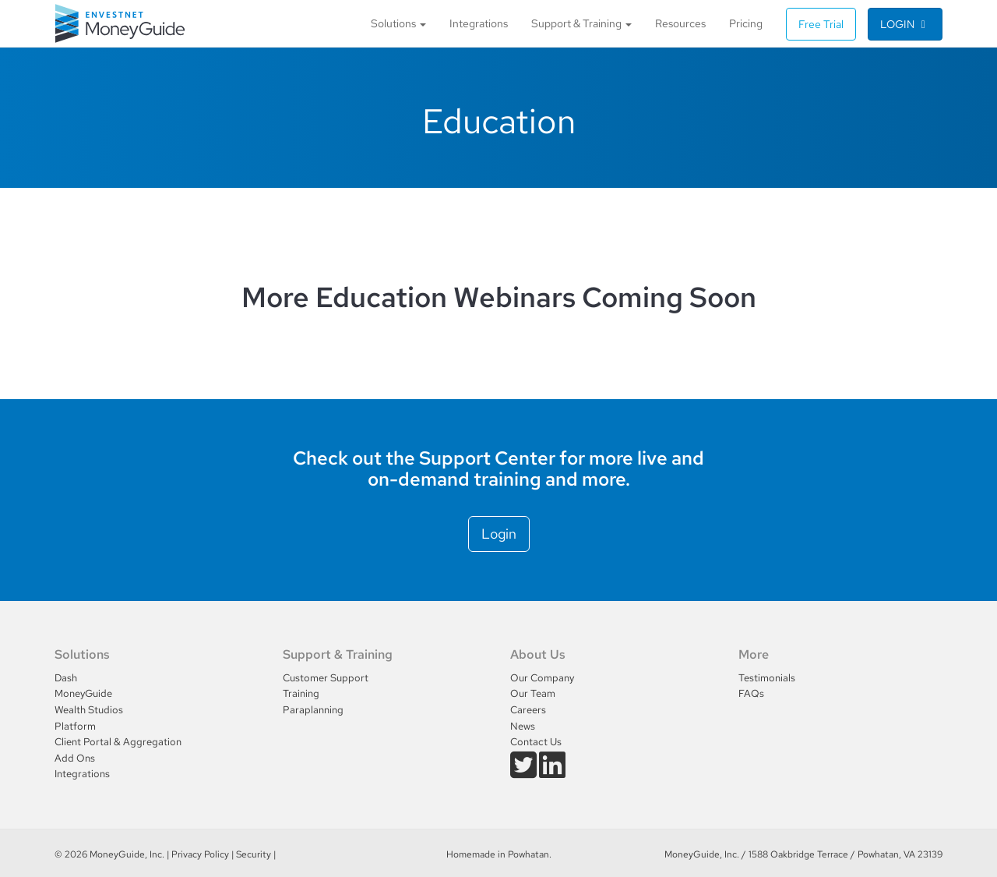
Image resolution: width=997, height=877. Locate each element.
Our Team (532, 693)
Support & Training (581, 23)
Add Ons (75, 758)
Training (301, 693)
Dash (66, 677)
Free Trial (821, 24)
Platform (75, 726)
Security (253, 854)
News (522, 726)
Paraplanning (313, 709)
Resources (680, 23)
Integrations (478, 23)
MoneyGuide (83, 693)
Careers (528, 709)
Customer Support (325, 677)
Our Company (542, 677)
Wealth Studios (89, 709)
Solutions (398, 23)
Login (905, 24)
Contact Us (536, 741)
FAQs (751, 693)
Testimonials (766, 677)
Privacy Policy (200, 854)
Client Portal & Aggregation (118, 741)
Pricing (746, 23)
